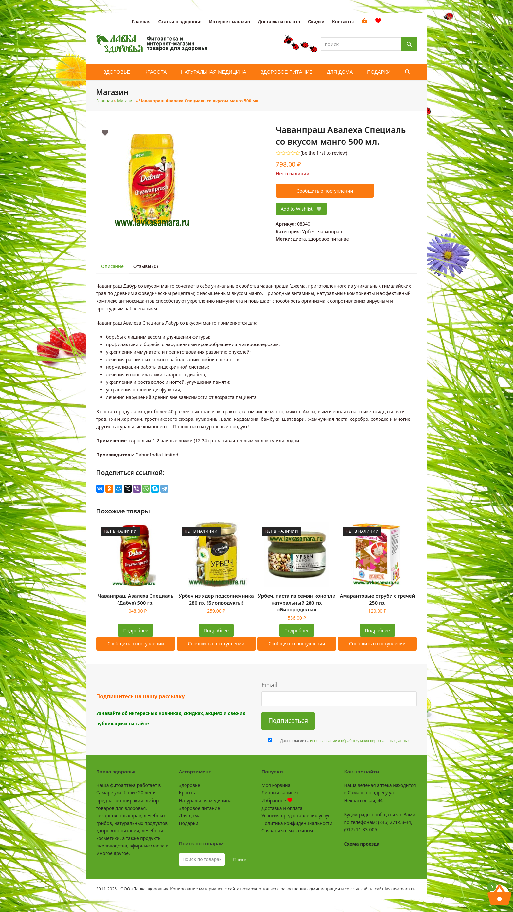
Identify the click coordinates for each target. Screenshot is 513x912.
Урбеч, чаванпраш (322, 231)
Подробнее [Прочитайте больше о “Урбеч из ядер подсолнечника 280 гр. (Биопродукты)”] (216, 630)
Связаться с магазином (287, 831)
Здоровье (189, 785)
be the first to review (324, 153)
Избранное (276, 800)
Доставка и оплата (281, 808)
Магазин (126, 100)
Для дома (190, 815)
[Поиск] (409, 44)
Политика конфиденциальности (296, 823)
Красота (188, 793)
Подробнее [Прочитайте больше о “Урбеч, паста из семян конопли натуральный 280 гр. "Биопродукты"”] (296, 630)
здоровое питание (328, 239)
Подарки (188, 823)
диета (299, 239)
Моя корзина (275, 785)
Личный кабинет (279, 793)
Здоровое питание (199, 808)
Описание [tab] (112, 266)
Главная (104, 100)
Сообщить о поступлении (324, 191)
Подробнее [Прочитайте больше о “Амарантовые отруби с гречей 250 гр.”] (377, 630)
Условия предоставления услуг (295, 815)
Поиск (240, 859)
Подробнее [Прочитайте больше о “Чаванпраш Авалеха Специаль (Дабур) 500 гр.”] (135, 630)
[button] (407, 72)
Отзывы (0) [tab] (145, 266)
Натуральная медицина (205, 800)
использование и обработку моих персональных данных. (360, 740)
